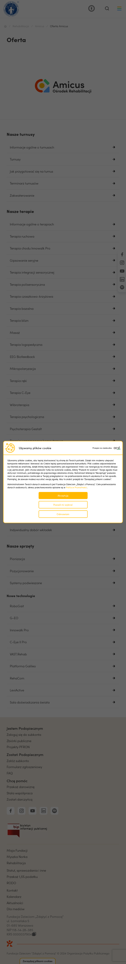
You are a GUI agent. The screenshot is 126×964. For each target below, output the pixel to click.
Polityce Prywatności (76, 487)
